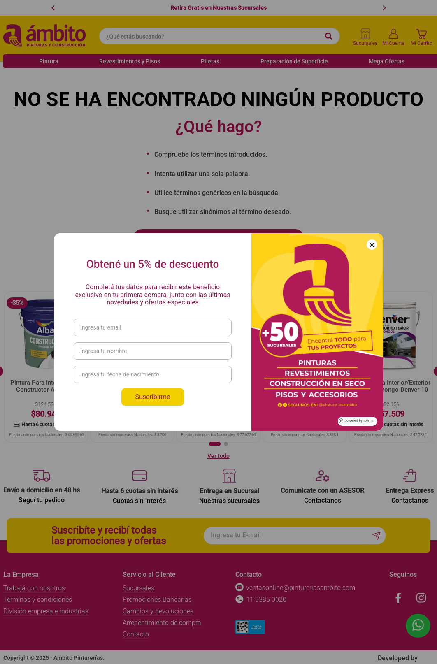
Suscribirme (152, 397)
